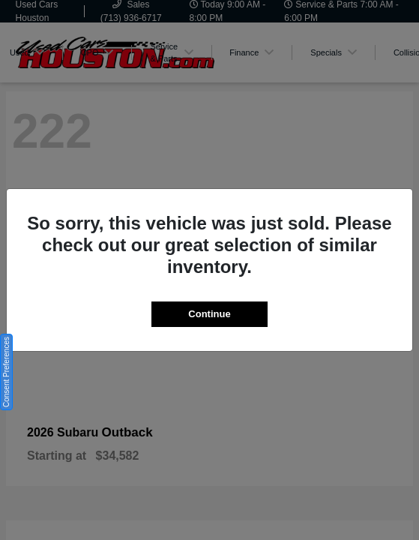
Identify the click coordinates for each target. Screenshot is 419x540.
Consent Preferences (6, 372)
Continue (209, 314)
